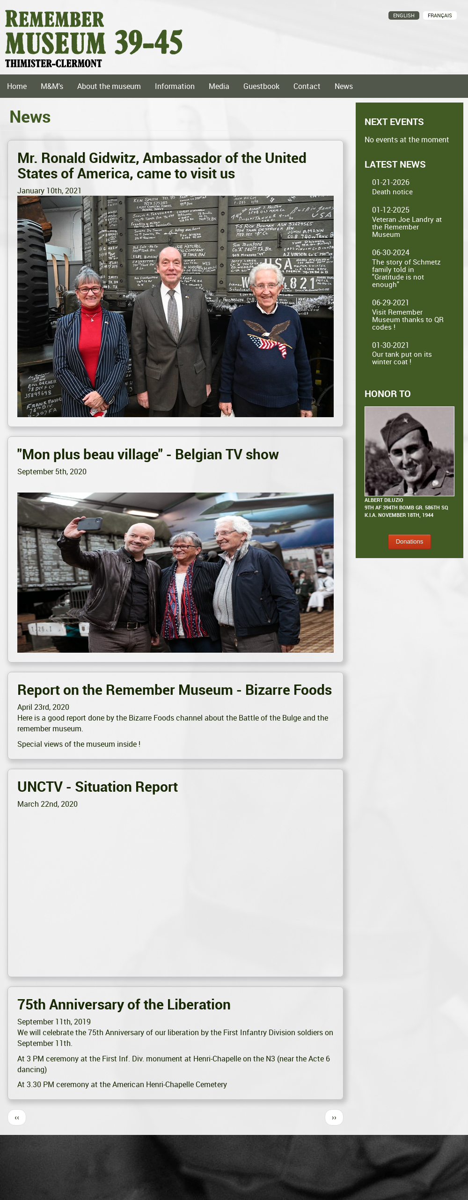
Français (440, 15)
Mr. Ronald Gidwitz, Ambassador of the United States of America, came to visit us (162, 165)
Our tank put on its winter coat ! (402, 357)
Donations (410, 541)
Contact (307, 86)
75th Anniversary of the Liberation (124, 1004)
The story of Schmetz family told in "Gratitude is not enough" (406, 273)
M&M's (52, 86)
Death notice (392, 191)
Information (175, 86)
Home (17, 86)
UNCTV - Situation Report (97, 786)
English (404, 15)
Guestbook (261, 86)
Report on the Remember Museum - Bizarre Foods (174, 689)
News (344, 86)
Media (219, 86)
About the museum (109, 86)
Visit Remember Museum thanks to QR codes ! (408, 319)
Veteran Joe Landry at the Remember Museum (407, 226)
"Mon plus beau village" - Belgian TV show (148, 454)
